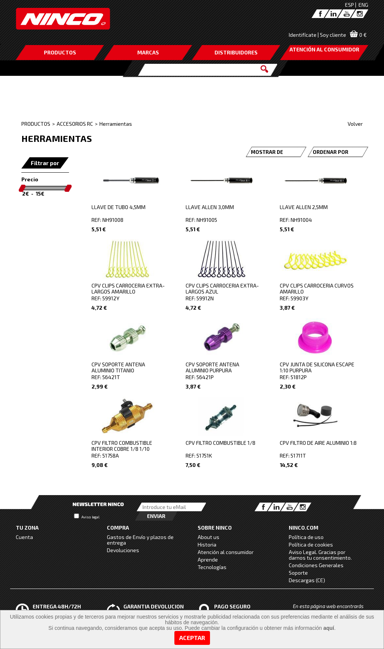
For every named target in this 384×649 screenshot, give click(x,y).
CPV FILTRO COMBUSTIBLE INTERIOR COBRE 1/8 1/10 (122, 446)
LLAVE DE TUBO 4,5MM (119, 207)
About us (208, 537)
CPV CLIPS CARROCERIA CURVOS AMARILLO (317, 288)
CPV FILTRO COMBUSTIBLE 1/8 (220, 443)
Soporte (298, 572)
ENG (363, 5)
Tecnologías (212, 567)
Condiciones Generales (316, 565)
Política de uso (306, 537)
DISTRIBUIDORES (236, 52)
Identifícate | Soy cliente (317, 35)
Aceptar (192, 637)
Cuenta (24, 537)
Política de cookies (311, 544)
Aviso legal (90, 517)
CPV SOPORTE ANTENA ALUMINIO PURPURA (212, 367)
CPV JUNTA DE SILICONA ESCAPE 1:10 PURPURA (317, 367)
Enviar (156, 516)
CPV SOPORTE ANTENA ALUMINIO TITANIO (118, 367)
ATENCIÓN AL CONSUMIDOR (324, 49)
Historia (207, 544)
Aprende (208, 559)
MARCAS (148, 52)
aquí (328, 628)
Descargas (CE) (307, 580)
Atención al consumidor (226, 552)
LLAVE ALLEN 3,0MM (210, 207)
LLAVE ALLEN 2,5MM (304, 207)
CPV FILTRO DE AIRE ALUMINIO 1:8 (318, 443)
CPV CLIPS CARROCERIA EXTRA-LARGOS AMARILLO (128, 288)
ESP (349, 5)
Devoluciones (123, 550)
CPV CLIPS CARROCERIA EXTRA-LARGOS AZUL (222, 288)
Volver (355, 123)
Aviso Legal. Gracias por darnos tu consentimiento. (320, 555)
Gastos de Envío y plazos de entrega (140, 540)
